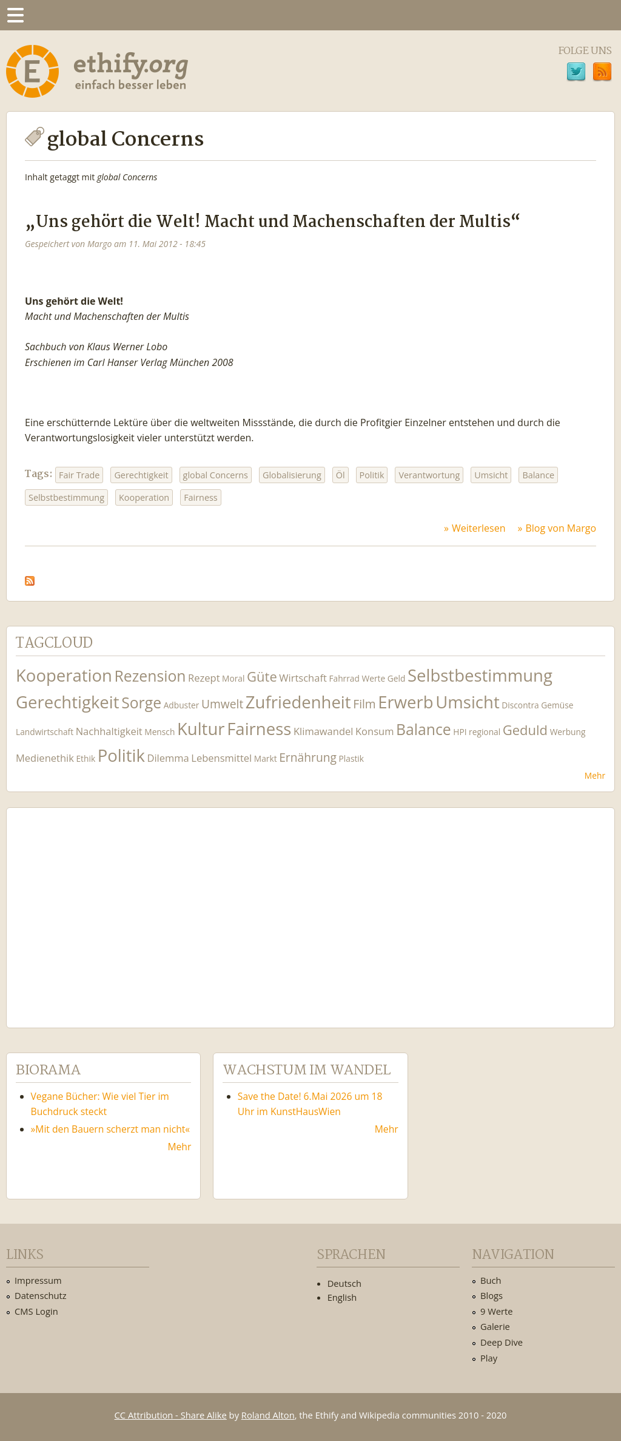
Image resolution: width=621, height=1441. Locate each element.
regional (484, 731)
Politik (372, 475)
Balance (538, 475)
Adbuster (182, 705)
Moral (233, 678)
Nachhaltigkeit (109, 731)
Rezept (204, 678)
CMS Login (36, 1311)
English (342, 1297)
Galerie (495, 1326)
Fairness (201, 497)
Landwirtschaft (44, 731)
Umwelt (222, 704)
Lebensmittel (221, 758)
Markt (265, 758)
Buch (491, 1280)
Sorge (141, 703)
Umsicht (491, 475)
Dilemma (168, 758)
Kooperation (144, 497)
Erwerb (405, 702)
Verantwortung (429, 475)
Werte (373, 678)
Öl (340, 475)
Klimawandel (323, 731)
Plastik (351, 758)
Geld (397, 678)
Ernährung (308, 757)
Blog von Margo (560, 528)
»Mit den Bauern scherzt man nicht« (110, 1129)
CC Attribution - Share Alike (171, 1415)
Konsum (374, 731)
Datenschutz (41, 1295)
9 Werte (496, 1311)
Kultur (201, 728)
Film (364, 704)
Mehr (595, 775)
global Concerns (215, 475)
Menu (15, 15)
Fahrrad (344, 678)
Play (488, 1358)
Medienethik (45, 758)
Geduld (525, 729)
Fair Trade (79, 475)
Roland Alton (268, 1415)
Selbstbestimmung (66, 497)
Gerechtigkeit (141, 475)
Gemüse (557, 705)
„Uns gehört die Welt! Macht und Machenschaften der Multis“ (273, 222)
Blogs (491, 1295)
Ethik (85, 758)
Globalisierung (292, 475)
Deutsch (344, 1283)
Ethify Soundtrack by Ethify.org (106, 908)
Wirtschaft (303, 678)
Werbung (568, 731)
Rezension (150, 676)
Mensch (159, 731)
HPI (459, 731)
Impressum (38, 1280)
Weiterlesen (478, 528)
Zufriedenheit (298, 702)
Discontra (520, 705)
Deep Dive (501, 1342)
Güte (262, 676)
